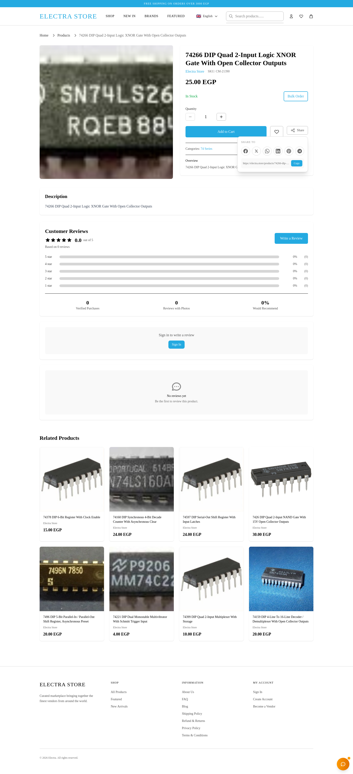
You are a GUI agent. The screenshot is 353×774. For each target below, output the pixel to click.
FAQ (185, 699)
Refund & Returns (193, 721)
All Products (119, 692)
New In (129, 16)
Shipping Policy (192, 713)
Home (44, 35)
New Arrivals (119, 706)
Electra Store (195, 71)
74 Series (206, 148)
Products (63, 35)
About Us (188, 692)
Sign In (176, 344)
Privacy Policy (191, 728)
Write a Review (291, 238)
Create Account (263, 699)
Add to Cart (226, 132)
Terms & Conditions (195, 735)
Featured (176, 16)
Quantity (191, 109)
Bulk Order (296, 96)
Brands (151, 16)
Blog (185, 706)
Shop (110, 16)
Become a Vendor (264, 706)
